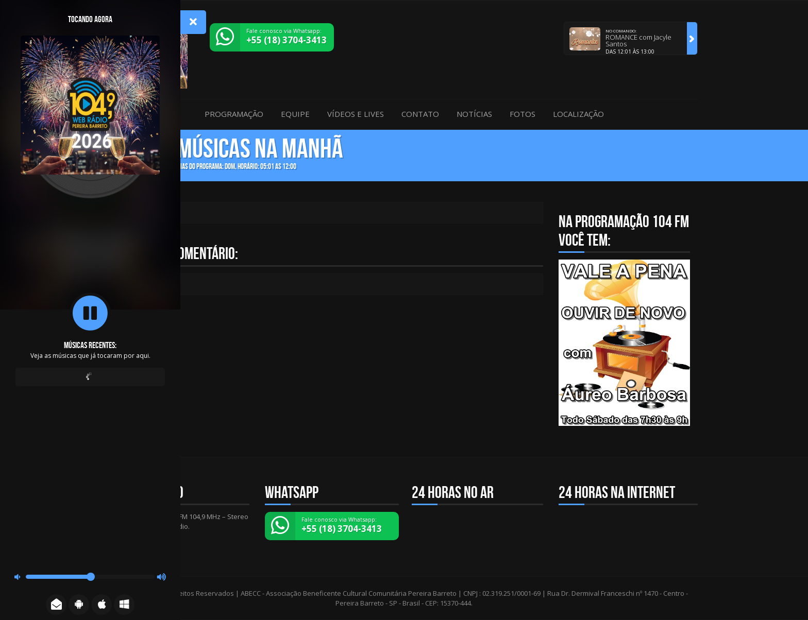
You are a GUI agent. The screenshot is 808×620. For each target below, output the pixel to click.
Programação (234, 114)
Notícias (474, 114)
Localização (578, 114)
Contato (420, 114)
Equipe (295, 114)
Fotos (522, 114)
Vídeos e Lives (355, 114)
